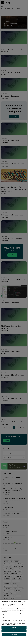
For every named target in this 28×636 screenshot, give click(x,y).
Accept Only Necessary (14, 631)
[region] (14, 618)
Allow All (14, 627)
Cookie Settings (14, 634)
